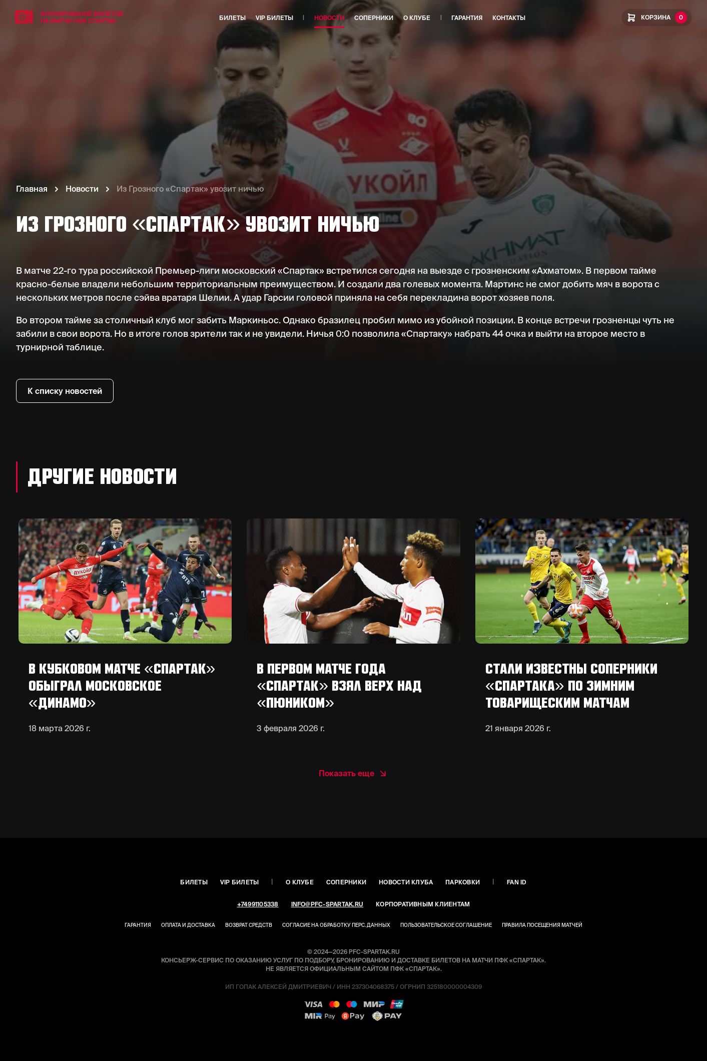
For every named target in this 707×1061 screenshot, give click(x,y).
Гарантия (466, 18)
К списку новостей (65, 390)
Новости (329, 18)
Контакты (508, 18)
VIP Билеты (274, 18)
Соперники (373, 18)
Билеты (232, 18)
